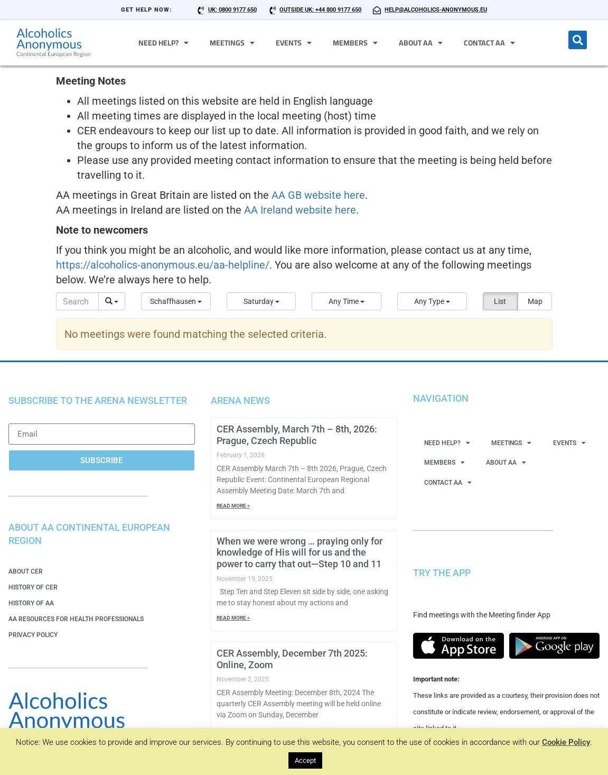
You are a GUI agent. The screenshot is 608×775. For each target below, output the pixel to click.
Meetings (232, 43)
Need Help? (163, 43)
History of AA (31, 603)
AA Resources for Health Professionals (76, 619)
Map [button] (535, 301)
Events (294, 43)
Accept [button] (305, 760)
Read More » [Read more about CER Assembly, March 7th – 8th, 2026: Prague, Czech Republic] (233, 506)
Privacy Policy (33, 635)
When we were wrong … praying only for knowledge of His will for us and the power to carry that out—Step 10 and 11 (299, 552)
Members (355, 43)
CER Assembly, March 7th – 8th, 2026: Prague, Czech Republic (297, 434)
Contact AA (489, 43)
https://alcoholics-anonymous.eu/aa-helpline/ (162, 265)
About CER (25, 571)
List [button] (500, 301)
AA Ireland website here (300, 210)
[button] (577, 40)
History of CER (33, 587)
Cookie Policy (566, 742)
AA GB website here (318, 195)
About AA (421, 43)
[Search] (77, 301)
